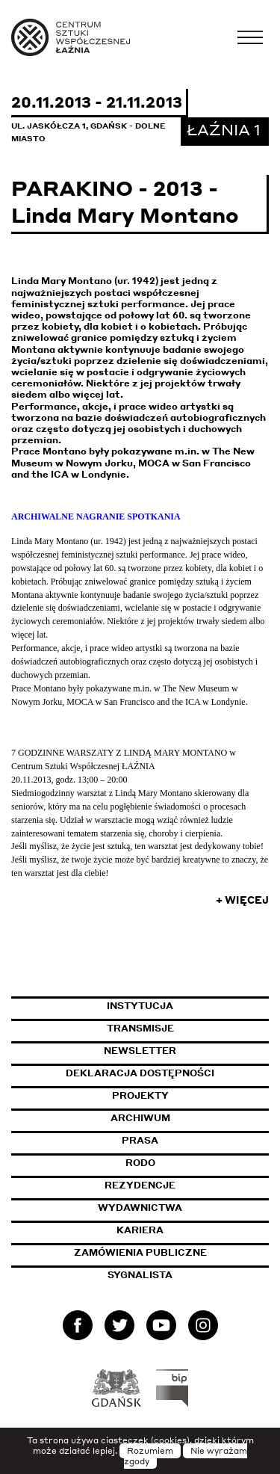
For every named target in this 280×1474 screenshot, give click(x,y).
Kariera (140, 1230)
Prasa (140, 1140)
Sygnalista (140, 1274)
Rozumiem (150, 1451)
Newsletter (140, 1050)
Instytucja (140, 1005)
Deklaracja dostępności (140, 1073)
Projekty (140, 1095)
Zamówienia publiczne (172, 1252)
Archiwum (140, 1117)
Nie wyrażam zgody (186, 1456)
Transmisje (188, 1028)
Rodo (140, 1162)
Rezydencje (140, 1185)
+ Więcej (242, 900)
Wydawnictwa (140, 1207)
